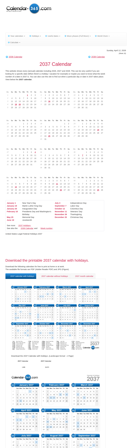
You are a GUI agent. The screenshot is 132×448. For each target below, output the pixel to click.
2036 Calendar (15, 57)
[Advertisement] (67, 24)
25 (49, 136)
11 (57, 184)
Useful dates (52, 36)
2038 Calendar (98, 57)
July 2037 (22, 145)
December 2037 (89, 173)
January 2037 (22, 88)
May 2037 (56, 116)
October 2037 (22, 173)
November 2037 (56, 173)
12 (16, 187)
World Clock (102, 36)
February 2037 (56, 88)
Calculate (13, 42)
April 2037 (22, 116)
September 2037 (89, 145)
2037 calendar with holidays (20, 276)
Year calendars (16, 36)
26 (61, 190)
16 (49, 101)
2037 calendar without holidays (53, 276)
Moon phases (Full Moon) (77, 36)
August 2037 (56, 145)
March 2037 (89, 88)
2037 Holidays (24, 225)
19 (16, 104)
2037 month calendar (82, 276)
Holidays (35, 36)
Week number (46, 228)
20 (20, 104)
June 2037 (89, 116)
